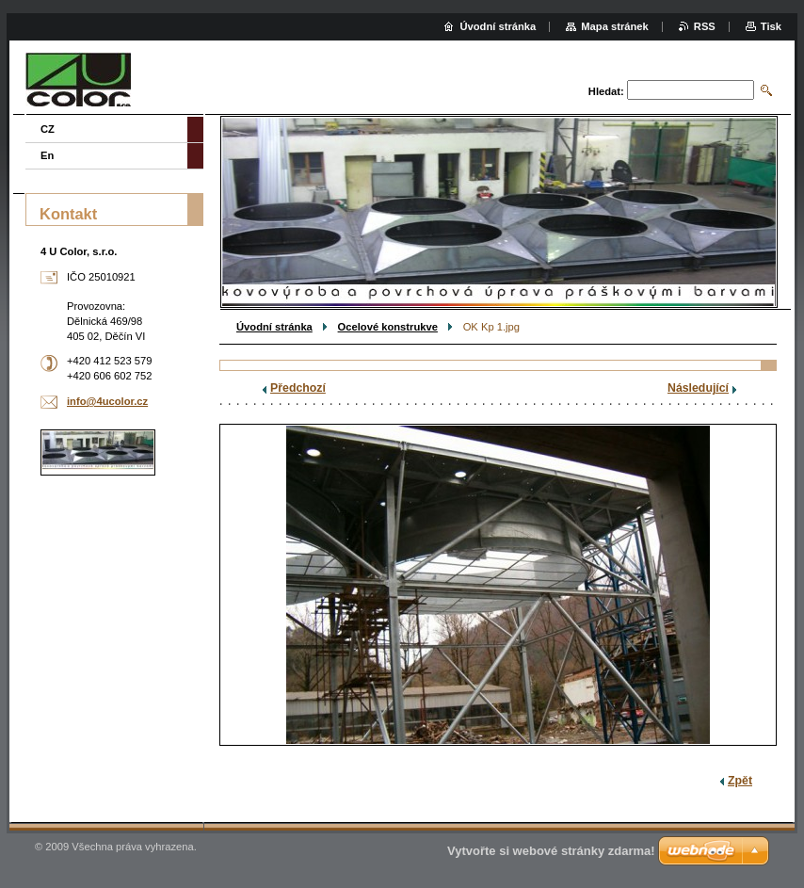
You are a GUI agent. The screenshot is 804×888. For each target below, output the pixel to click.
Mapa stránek (615, 26)
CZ (47, 129)
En (47, 155)
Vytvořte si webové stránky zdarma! (551, 851)
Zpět (740, 780)
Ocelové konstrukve (388, 326)
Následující (698, 388)
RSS (705, 26)
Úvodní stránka (274, 326)
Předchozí (298, 388)
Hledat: (606, 91)
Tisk (771, 26)
